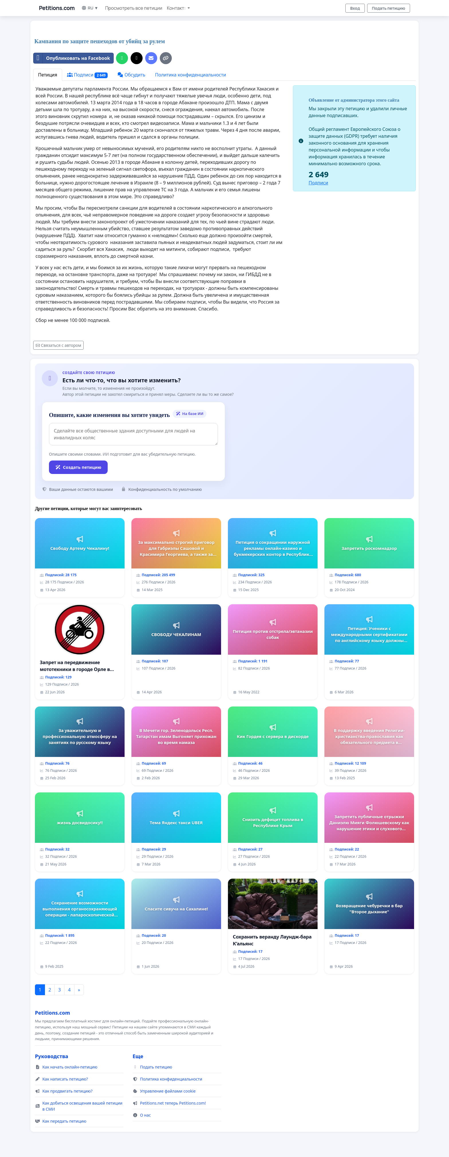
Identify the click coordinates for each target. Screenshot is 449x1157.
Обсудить (131, 75)
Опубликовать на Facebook (72, 58)
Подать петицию (388, 8)
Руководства (51, 1056)
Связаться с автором (58, 345)
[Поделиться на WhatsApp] (122, 58)
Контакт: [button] (176, 8)
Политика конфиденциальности (190, 75)
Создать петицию (78, 467)
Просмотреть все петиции (133, 8)
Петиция (47, 75)
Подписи (87, 75)
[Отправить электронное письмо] (151, 58)
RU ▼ (89, 8)
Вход (355, 8)
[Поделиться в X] (137, 58)
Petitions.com (56, 8)
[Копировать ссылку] (166, 58)
